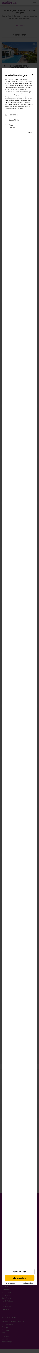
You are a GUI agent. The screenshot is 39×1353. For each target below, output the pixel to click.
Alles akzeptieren (19, 1278)
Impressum (10, 1283)
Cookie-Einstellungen (16, 75)
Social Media (12, 120)
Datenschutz (28, 1283)
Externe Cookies (10, 126)
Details (30, 132)
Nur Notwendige (19, 1271)
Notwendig (11, 115)
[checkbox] (6, 115)
